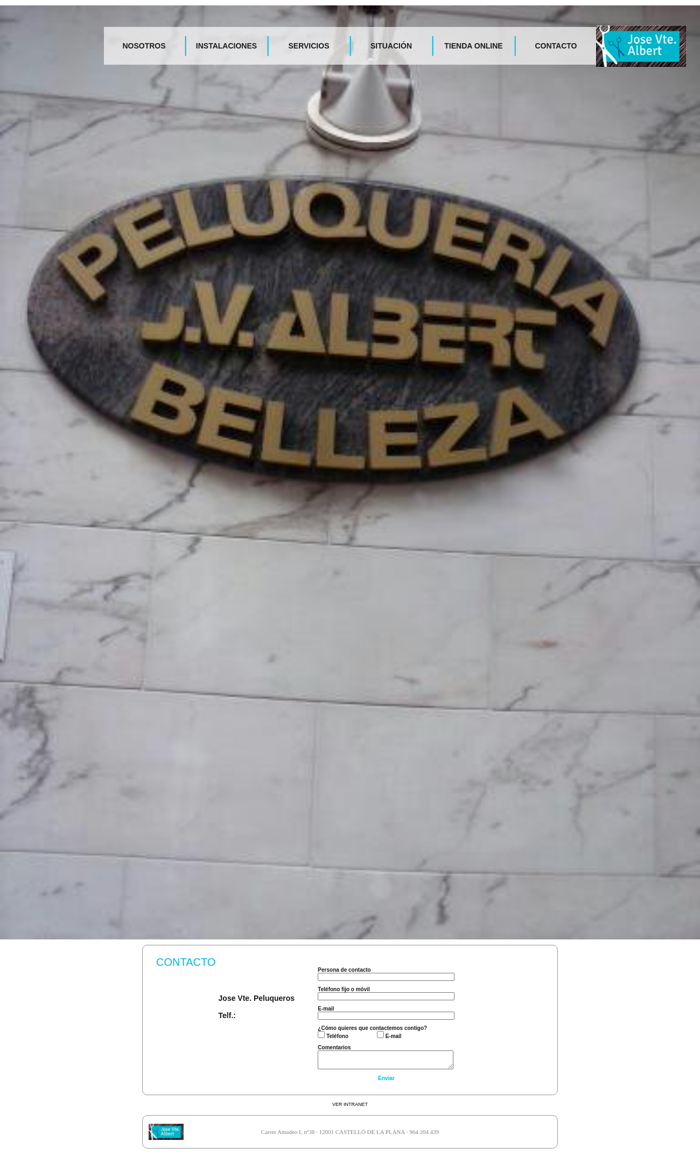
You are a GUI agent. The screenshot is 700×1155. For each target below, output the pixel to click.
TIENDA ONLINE (473, 46)
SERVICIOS (309, 46)
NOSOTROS (143, 46)
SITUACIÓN (391, 46)
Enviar (386, 1078)
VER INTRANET (350, 1104)
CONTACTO (556, 46)
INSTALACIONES (226, 46)
